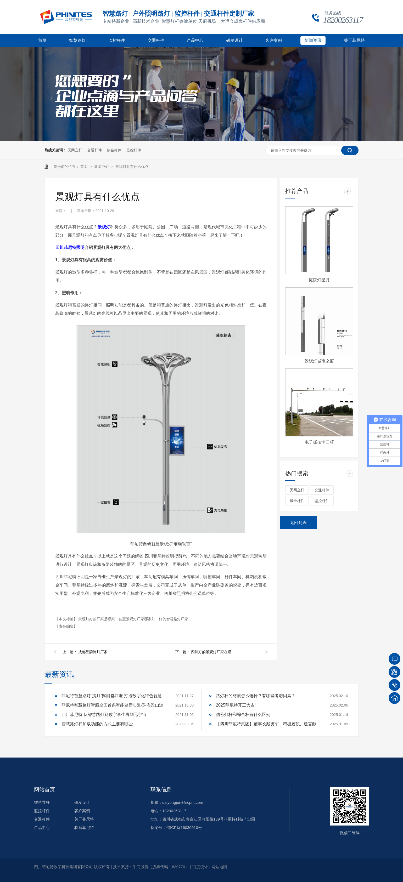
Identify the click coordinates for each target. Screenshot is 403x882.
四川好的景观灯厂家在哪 (211, 652)
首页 (42, 40)
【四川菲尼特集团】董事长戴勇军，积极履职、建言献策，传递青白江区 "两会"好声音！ (268, 724)
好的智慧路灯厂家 (173, 619)
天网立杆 (75, 150)
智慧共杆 (42, 802)
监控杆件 (116, 40)
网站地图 (219, 866)
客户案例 (273, 40)
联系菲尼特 (84, 827)
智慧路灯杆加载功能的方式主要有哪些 (97, 724)
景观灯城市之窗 (319, 361)
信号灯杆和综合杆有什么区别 (243, 714)
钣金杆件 (114, 150)
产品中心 (195, 40)
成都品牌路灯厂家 (93, 652)
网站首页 (44, 789)
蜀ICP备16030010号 (184, 827)
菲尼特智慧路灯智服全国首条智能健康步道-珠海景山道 (112, 705)
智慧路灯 (77, 40)
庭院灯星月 (319, 280)
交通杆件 (156, 40)
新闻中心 (102, 166)
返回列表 (298, 522)
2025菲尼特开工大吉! (236, 705)
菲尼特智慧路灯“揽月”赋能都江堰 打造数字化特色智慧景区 (113, 695)
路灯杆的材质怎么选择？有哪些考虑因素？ (255, 695)
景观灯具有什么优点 (131, 166)
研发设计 (234, 40)
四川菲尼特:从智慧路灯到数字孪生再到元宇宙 (103, 714)
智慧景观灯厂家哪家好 (137, 619)
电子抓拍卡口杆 (319, 442)
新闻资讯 (313, 40)
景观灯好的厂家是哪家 (97, 619)
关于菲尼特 (354, 40)
